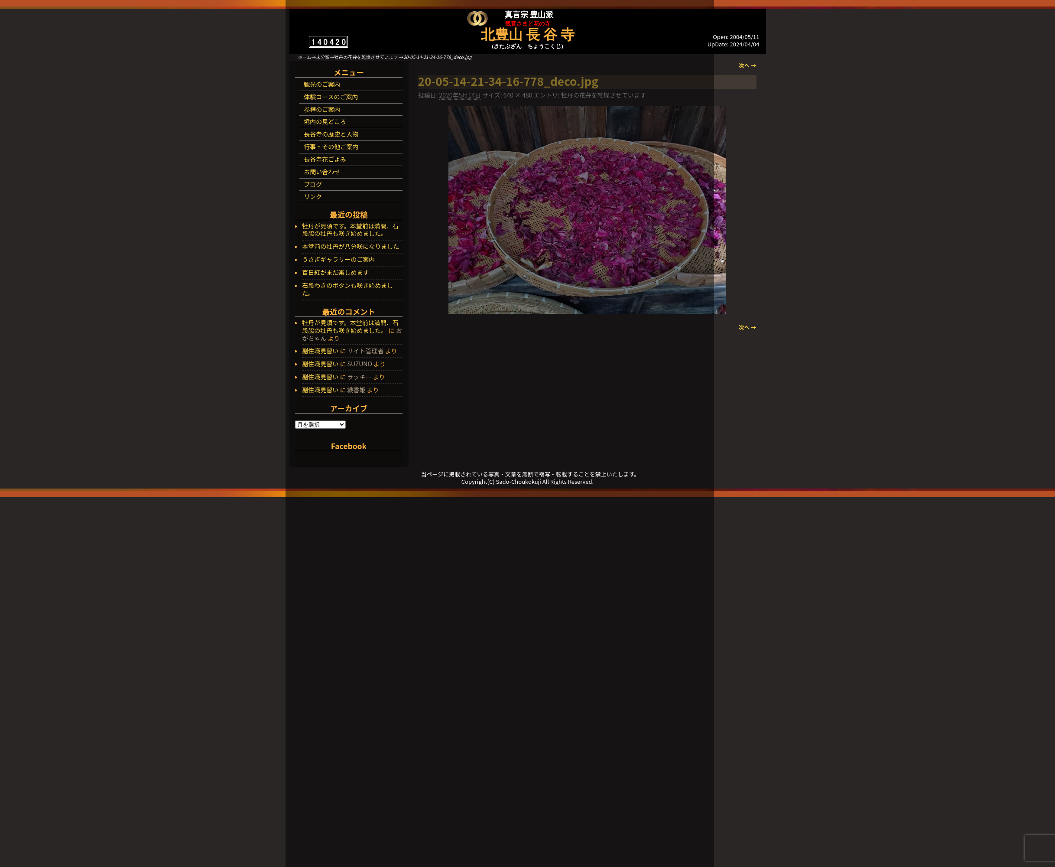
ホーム (305, 57)
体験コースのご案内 (331, 96)
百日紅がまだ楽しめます (335, 273)
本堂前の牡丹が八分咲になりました (350, 247)
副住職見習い (320, 350)
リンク (313, 196)
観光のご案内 (322, 84)
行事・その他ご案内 (331, 146)
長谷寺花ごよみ (325, 159)
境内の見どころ (325, 121)
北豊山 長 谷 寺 (528, 34)
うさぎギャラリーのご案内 (338, 260)
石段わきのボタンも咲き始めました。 (347, 289)
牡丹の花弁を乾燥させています (366, 57)
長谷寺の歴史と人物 (331, 134)
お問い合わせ (322, 171)
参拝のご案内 (322, 109)
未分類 (323, 57)
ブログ (313, 184)
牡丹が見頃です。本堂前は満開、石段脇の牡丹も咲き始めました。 (350, 230)
